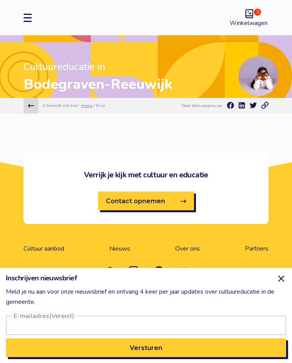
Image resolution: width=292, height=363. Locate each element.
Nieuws (119, 248)
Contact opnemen (146, 201)
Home (86, 105)
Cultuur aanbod (44, 248)
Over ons (187, 248)
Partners (256, 248)
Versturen (146, 348)
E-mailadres (44, 316)
